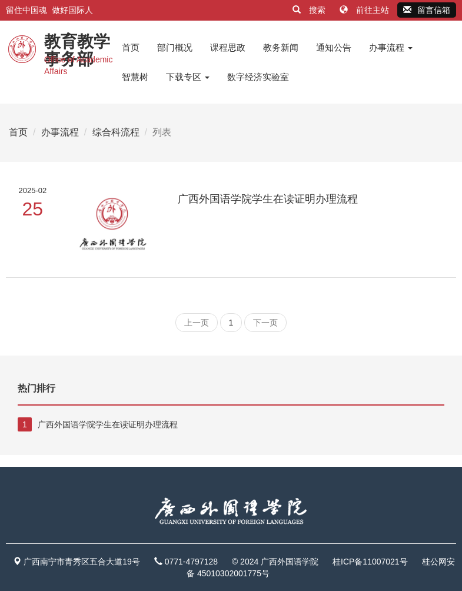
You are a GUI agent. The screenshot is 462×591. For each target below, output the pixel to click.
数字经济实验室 (258, 77)
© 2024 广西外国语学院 (275, 561)
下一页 (265, 322)
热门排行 (36, 388)
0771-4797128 (191, 561)
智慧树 (135, 77)
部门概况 (174, 47)
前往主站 (365, 10)
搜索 (310, 10)
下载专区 (188, 77)
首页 (130, 47)
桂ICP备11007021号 (370, 561)
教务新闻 (280, 47)
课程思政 (227, 47)
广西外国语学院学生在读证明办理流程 (268, 199)
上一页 (196, 322)
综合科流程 (115, 132)
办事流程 (391, 47)
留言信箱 (426, 10)
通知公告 (333, 47)
